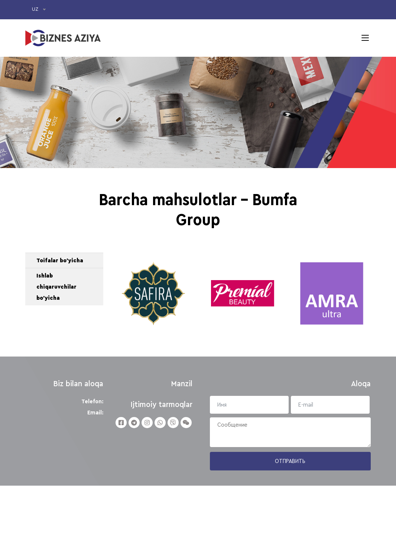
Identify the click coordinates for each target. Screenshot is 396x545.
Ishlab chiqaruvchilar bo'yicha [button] (56, 331)
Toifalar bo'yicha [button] (59, 305)
